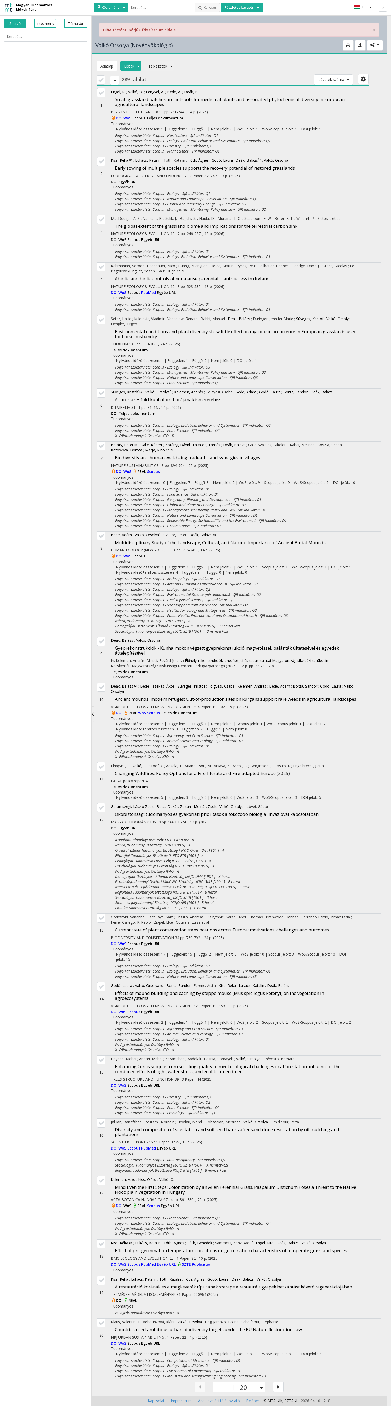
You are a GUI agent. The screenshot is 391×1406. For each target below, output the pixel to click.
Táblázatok (159, 66)
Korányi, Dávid (177, 444)
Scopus (139, 117)
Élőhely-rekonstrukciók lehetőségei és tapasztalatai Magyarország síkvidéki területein (256, 660)
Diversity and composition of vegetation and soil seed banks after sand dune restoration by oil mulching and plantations (227, 1131)
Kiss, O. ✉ (147, 1179)
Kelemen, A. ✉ (123, 1179)
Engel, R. (118, 91)
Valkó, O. (135, 91)
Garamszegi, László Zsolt (132, 806)
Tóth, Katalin (170, 1279)
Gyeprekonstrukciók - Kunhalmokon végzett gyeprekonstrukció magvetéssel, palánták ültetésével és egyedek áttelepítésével (227, 650)
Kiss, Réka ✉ (121, 160)
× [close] (373, 30)
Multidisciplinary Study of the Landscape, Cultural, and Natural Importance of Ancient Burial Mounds (220, 542)
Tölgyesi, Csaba (221, 686)
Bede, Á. (174, 91)
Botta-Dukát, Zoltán (174, 806)
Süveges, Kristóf (310, 318)
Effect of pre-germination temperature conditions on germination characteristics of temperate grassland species (231, 1250)
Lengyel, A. (155, 91)
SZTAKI (291, 1400)
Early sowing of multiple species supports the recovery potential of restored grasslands (205, 168)
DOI (119, 117)
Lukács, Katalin (148, 160)
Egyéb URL (127, 181)
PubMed (149, 292)
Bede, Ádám (245, 391)
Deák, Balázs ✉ (202, 534)
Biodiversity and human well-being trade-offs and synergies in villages (187, 458)
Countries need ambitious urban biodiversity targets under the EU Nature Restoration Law (208, 1329)
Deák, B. (191, 91)
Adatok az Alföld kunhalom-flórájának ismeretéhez (167, 400)
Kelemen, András (188, 391)
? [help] (383, 7)
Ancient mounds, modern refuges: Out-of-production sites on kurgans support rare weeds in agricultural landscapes (235, 699)
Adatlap (106, 66)
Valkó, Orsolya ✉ (149, 985)
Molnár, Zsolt (205, 806)
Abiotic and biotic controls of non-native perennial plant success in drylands (193, 279)
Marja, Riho (155, 450)
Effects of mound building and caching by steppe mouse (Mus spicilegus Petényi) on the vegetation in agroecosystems (219, 995)
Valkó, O (139, 765)
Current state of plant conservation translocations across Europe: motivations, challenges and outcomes (222, 930)
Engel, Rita (265, 1242)
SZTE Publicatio (196, 1264)
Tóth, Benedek (199, 1242)
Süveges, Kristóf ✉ (127, 391)
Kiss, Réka (227, 985)
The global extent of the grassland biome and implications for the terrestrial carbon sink (206, 226)
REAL (142, 471)
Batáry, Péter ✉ (124, 444)
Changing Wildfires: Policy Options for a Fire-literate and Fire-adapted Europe (195, 773)
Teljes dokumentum (164, 117)
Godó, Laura (222, 160)
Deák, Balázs (248, 160)
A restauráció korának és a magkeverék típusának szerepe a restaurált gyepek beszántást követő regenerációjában (233, 1287)
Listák (130, 66)
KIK (279, 1400)
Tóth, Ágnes (198, 160)
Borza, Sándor (295, 391)
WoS (127, 117)
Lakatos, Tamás (206, 444)
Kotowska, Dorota (126, 450)
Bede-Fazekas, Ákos (157, 686)
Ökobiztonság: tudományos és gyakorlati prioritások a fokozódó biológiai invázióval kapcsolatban (217, 814)
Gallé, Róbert (151, 444)
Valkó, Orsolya (276, 160)
